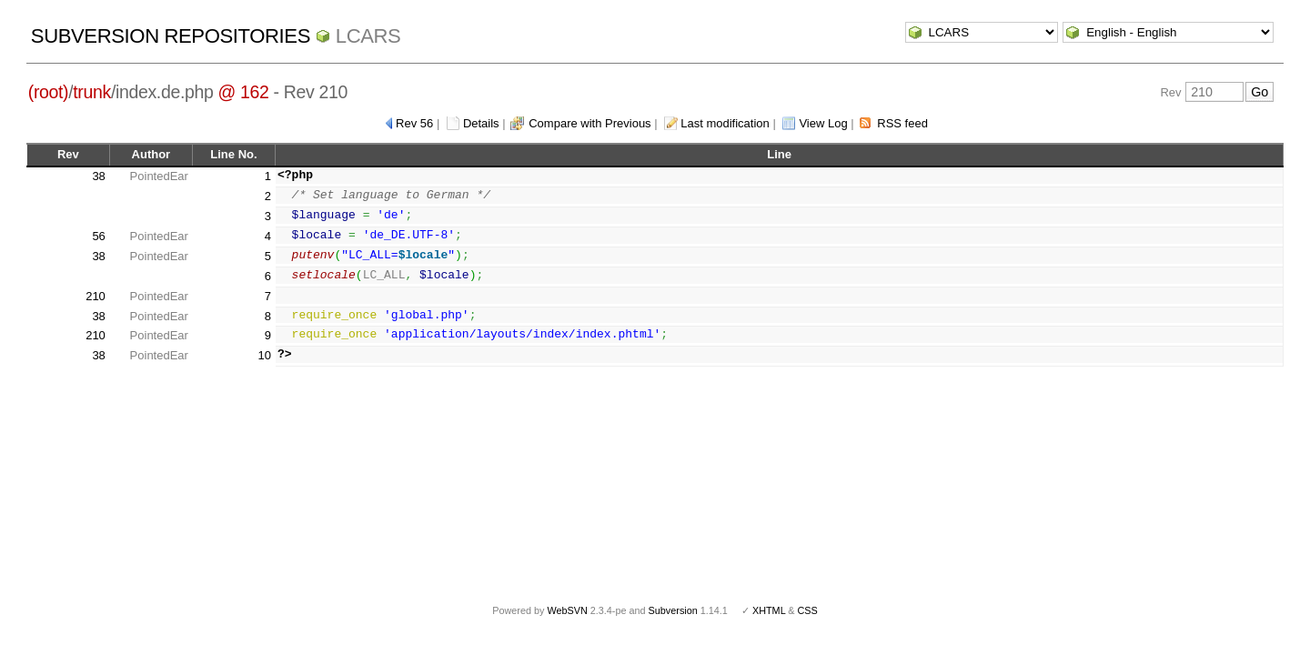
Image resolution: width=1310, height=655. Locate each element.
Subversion (673, 610)
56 (98, 236)
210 (96, 296)
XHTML (768, 610)
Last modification (725, 123)
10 (264, 355)
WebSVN (567, 610)
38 (98, 176)
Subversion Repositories (170, 36)
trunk (92, 92)
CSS (808, 610)
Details (481, 123)
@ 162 (243, 92)
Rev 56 (414, 123)
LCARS (368, 36)
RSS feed (902, 123)
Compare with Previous (589, 123)
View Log (823, 123)
